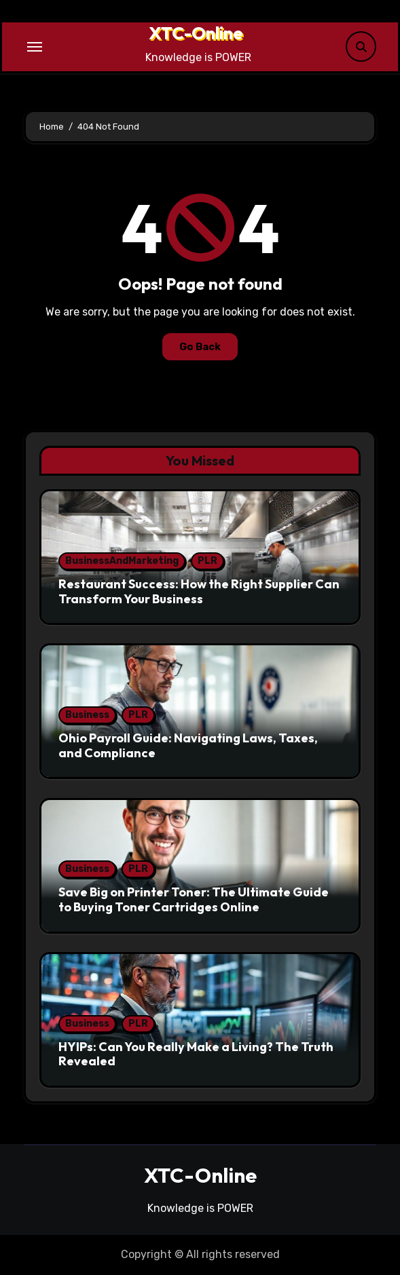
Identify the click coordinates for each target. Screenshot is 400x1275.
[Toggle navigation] (35, 47)
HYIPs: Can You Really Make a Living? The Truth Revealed (195, 1054)
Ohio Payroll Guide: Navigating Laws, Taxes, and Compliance (188, 745)
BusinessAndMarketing (122, 561)
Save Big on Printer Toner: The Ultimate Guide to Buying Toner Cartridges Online (193, 899)
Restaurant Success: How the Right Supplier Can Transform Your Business (199, 591)
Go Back (200, 347)
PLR (207, 561)
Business (87, 715)
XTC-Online (196, 33)
